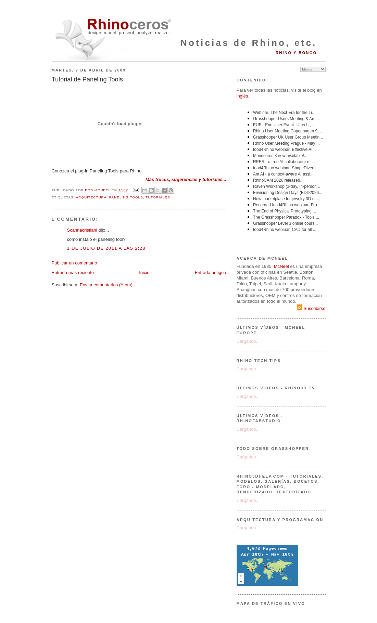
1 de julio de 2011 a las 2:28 (106, 248)
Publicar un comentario (74, 262)
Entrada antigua (210, 272)
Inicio (144, 272)
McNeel (281, 266)
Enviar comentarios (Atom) (106, 284)
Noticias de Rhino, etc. (248, 43)
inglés (242, 96)
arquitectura (91, 197)
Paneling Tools (126, 197)
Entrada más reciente (73, 272)
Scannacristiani (82, 230)
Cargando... (248, 341)
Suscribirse (311, 308)
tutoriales (158, 197)
